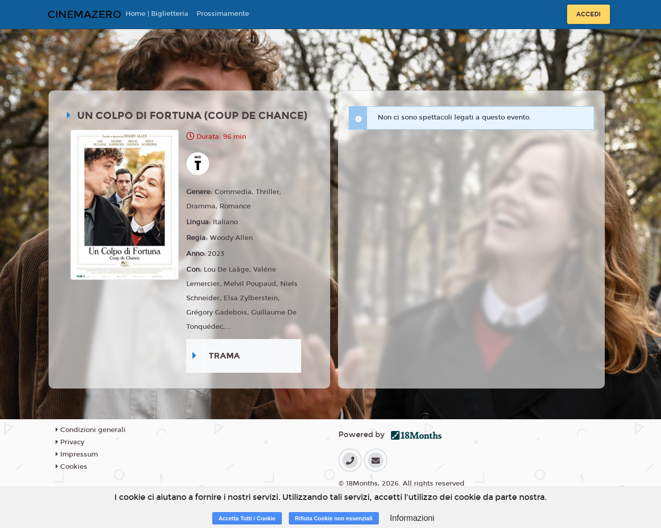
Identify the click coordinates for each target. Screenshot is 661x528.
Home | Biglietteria (157, 14)
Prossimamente (223, 14)
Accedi (588, 14)
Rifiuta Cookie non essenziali (334, 518)
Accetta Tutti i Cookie (247, 518)
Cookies (71, 467)
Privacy (70, 442)
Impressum (77, 454)
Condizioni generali (91, 430)
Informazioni (412, 518)
